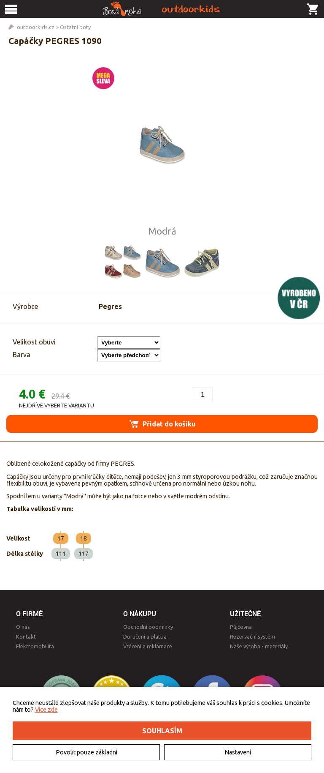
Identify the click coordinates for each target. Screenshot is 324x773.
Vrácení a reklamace (147, 646)
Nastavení (237, 752)
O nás (23, 627)
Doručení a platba (145, 636)
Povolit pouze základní (86, 752)
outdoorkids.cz (35, 27)
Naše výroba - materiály (259, 646)
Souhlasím (162, 731)
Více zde (46, 709)
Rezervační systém (252, 636)
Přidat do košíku (162, 424)
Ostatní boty (75, 27)
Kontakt (26, 636)
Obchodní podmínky (148, 627)
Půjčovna (241, 627)
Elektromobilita (35, 646)
